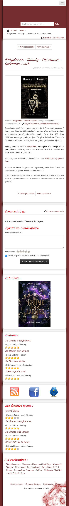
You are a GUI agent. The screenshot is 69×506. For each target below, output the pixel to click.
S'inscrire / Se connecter (52, 38)
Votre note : (10, 252)
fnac (7, 161)
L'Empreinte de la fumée (17, 442)
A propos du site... (33, 484)
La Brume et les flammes (18, 341)
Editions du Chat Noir (53, 470)
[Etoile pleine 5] (18, 347)
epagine (58, 158)
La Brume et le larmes (17, 351)
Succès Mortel (12, 411)
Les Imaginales (33, 467)
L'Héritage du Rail (15, 371)
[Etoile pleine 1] (6, 347)
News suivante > (44, 47)
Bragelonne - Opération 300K (25, 121)
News (22, 30)
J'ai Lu (39, 470)
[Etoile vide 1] (17, 251)
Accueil (13, 30)
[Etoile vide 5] (29, 251)
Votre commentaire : (13, 233)
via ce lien (31, 146)
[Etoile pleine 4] (15, 347)
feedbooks (49, 158)
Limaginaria (20, 467)
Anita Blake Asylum (16, 473)
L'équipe (58, 484)
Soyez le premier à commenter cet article (40, 124)
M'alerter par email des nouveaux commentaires (27, 255)
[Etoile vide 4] (26, 251)
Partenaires (48, 484)
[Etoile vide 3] (23, 251)
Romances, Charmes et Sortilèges (36, 464)
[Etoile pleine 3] (12, 347)
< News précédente (26, 47)
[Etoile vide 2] (20, 251)
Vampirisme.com (13, 464)
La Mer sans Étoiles (15, 361)
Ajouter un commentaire (54, 211)
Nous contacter (16, 484)
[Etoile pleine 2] (9, 347)
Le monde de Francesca (24, 470)
